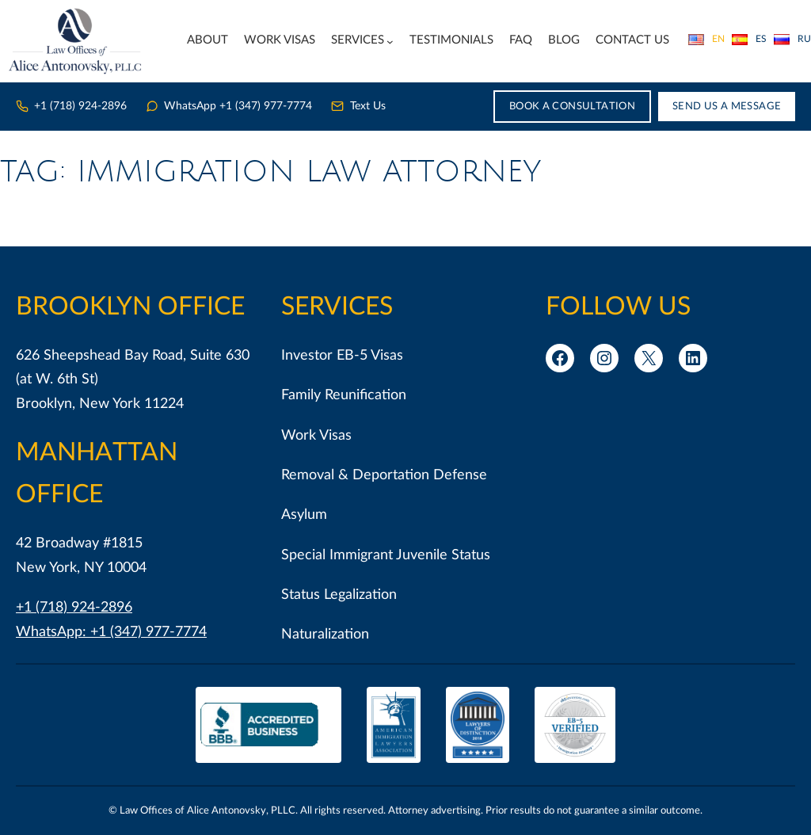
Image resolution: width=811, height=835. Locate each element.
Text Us (358, 106)
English (706, 40)
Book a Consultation (572, 106)
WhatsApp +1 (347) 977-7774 (229, 106)
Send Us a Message (727, 106)
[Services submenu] (390, 40)
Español (749, 40)
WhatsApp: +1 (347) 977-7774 (111, 631)
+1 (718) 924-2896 (71, 106)
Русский (792, 40)
